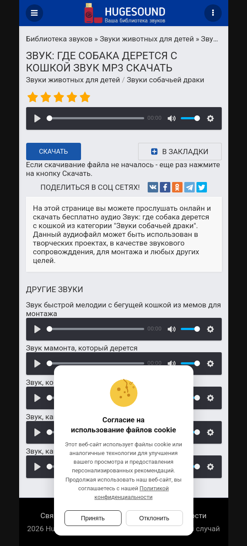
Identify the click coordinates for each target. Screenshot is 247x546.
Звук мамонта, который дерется (82, 348)
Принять (93, 518)
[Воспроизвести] (37, 118)
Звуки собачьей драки (165, 79)
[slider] (95, 118)
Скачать (53, 151)
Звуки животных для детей (73, 79)
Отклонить (154, 518)
